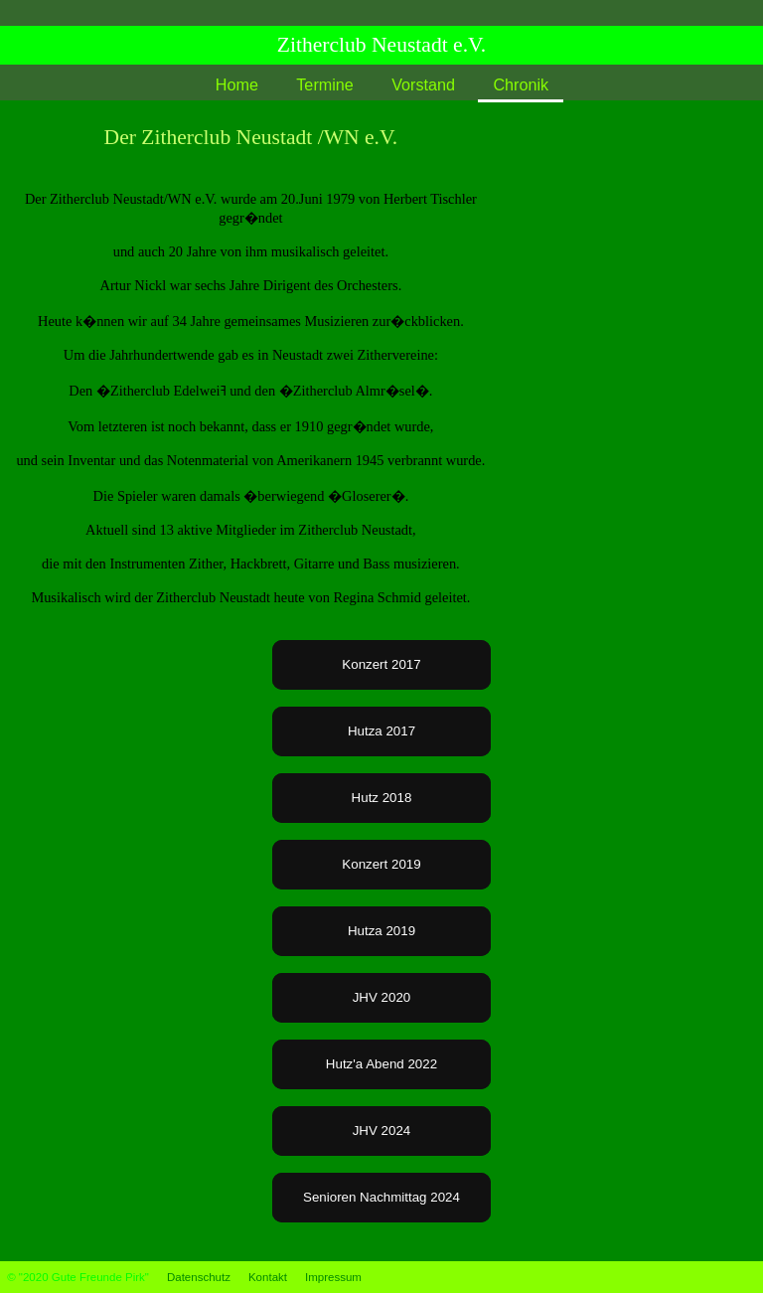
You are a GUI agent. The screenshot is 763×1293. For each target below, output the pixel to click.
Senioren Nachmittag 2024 (381, 1197)
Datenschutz (198, 1277)
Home (237, 84)
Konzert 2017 (381, 664)
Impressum (333, 1277)
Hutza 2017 (381, 731)
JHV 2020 (382, 997)
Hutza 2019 (381, 930)
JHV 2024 (382, 1130)
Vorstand (423, 84)
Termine (325, 84)
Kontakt (267, 1277)
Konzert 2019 (381, 864)
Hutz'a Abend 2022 (381, 1063)
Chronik (520, 84)
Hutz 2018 (382, 797)
